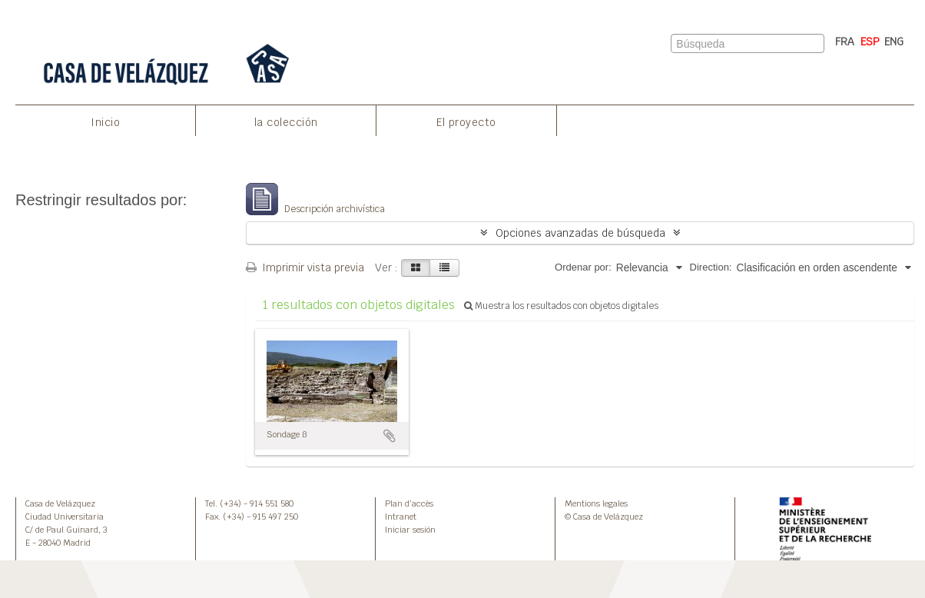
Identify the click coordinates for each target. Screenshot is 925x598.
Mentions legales (596, 503)
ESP (870, 41)
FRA (844, 41)
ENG (893, 41)
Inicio (105, 122)
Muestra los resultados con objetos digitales (561, 306)
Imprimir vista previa (305, 267)
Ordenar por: (583, 267)
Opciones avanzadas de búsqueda (580, 233)
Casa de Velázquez (60, 503)
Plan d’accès (409, 503)
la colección (286, 122)
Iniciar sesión (410, 529)
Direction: (711, 267)
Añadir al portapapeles (389, 436)
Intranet (400, 516)
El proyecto (466, 122)
